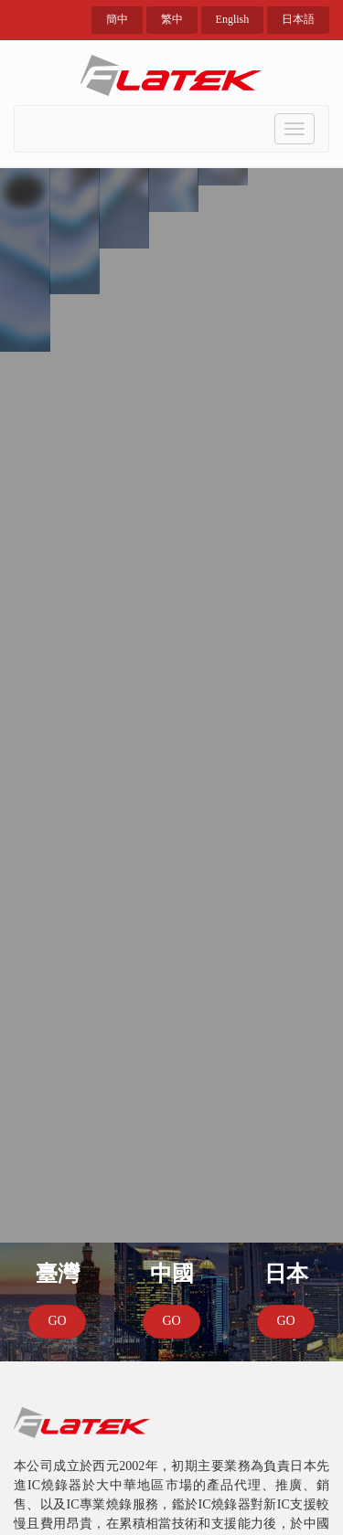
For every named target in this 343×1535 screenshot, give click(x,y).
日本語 (298, 19)
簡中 (117, 19)
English (233, 19)
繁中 (172, 19)
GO (57, 1321)
